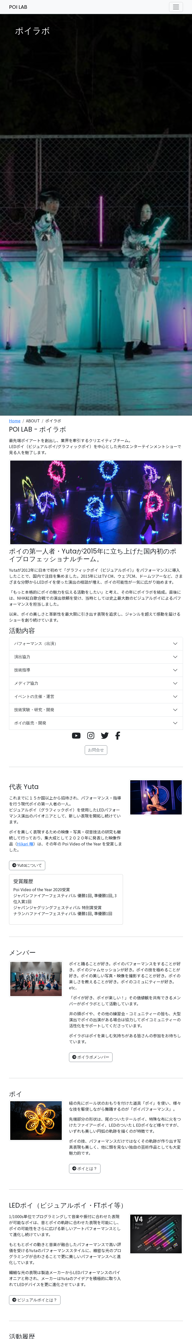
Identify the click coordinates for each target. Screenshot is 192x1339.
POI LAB (18, 6)
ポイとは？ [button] (84, 1168)
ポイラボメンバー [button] (90, 1057)
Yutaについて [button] (27, 865)
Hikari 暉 (25, 844)
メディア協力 (26, 683)
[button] (76, 735)
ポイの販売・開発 (30, 723)
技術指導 (22, 670)
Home (14, 421)
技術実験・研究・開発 (34, 710)
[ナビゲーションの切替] (176, 7)
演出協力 (22, 657)
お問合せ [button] (96, 750)
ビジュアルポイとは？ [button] (34, 1300)
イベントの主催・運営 (34, 696)
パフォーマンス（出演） (36, 643)
